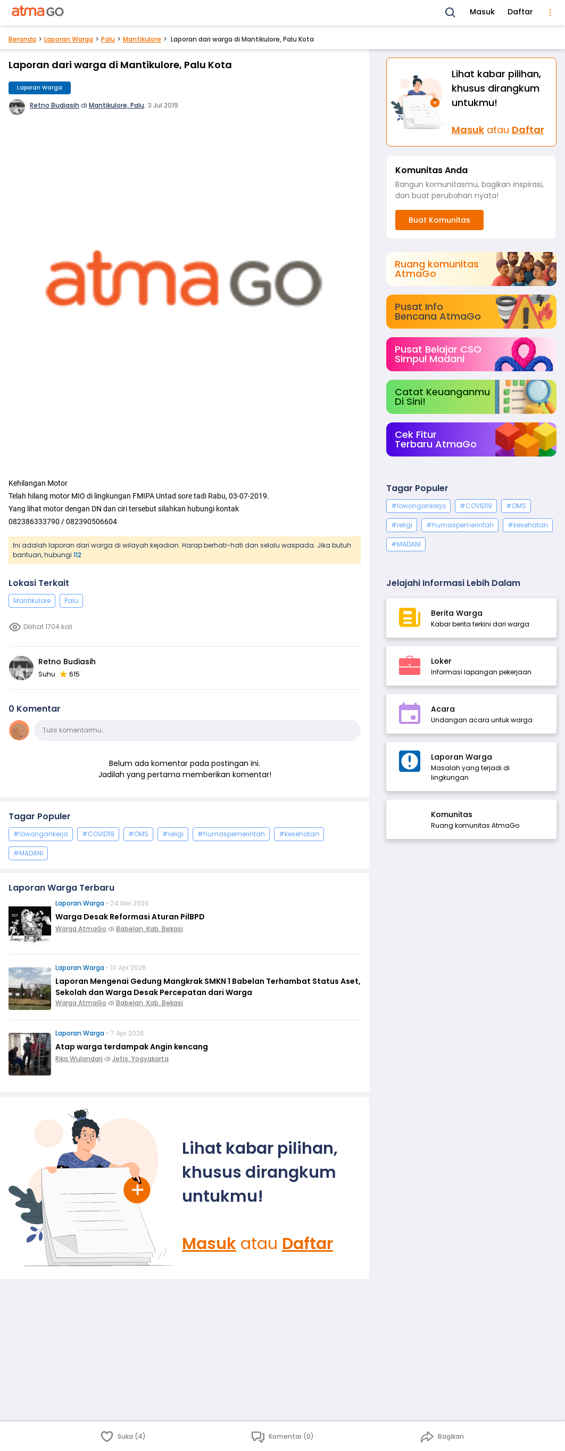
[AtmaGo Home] (38, 12)
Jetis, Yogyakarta (140, 1058)
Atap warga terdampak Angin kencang (131, 1046)
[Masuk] (91, 1187)
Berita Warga (457, 613)
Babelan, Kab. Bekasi (149, 928)
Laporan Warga (68, 39)
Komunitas (451, 814)
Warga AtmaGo (80, 928)
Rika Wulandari (79, 1058)
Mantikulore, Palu (116, 105)
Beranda (22, 39)
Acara (443, 709)
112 (77, 554)
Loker (441, 661)
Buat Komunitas (439, 220)
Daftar (520, 11)
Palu (108, 39)
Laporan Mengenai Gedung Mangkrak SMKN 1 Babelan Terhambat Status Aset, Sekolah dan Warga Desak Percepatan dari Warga (208, 987)
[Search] (450, 12)
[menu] (550, 12)
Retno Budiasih (54, 105)
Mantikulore (142, 39)
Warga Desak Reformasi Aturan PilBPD (130, 916)
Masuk (482, 11)
